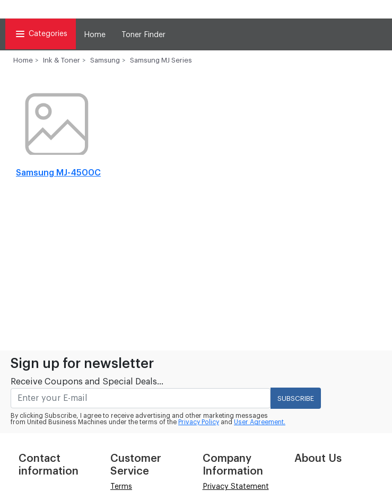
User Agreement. (259, 422)
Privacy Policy (198, 422)
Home (95, 35)
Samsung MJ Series (161, 60)
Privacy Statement (236, 486)
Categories (40, 34)
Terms (121, 486)
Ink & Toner (61, 60)
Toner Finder (143, 35)
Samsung (105, 60)
